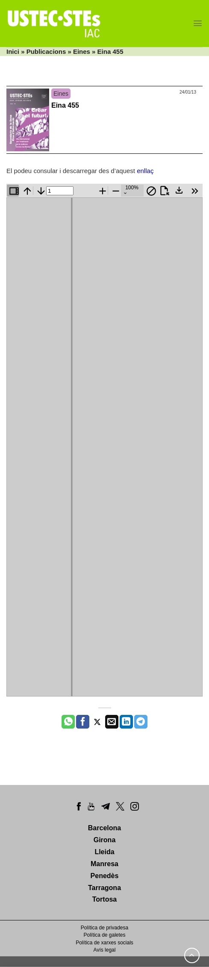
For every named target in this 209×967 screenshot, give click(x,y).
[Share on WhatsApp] (68, 722)
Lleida (104, 851)
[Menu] (198, 23)
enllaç (145, 170)
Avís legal (105, 950)
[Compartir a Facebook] (82, 722)
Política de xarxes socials (104, 943)
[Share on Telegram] (140, 722)
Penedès (105, 875)
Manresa (104, 863)
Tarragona (104, 887)
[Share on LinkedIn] (126, 722)
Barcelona (104, 828)
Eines (81, 51)
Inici (12, 51)
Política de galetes (104, 935)
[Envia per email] (111, 722)
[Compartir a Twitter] (97, 722)
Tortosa (104, 899)
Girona (105, 840)
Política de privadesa (104, 928)
